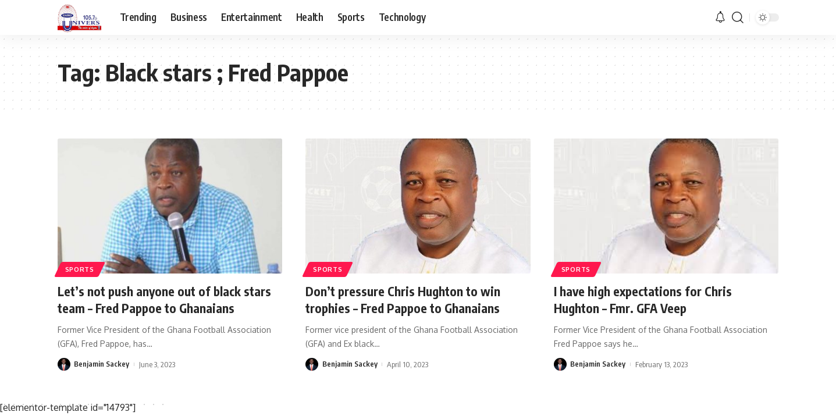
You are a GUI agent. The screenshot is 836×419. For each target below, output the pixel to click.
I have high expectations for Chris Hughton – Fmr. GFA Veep (645, 299)
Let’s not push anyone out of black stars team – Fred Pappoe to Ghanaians (167, 299)
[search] (737, 17)
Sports (79, 268)
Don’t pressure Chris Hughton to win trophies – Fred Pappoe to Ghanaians (405, 299)
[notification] (720, 17)
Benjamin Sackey (101, 364)
